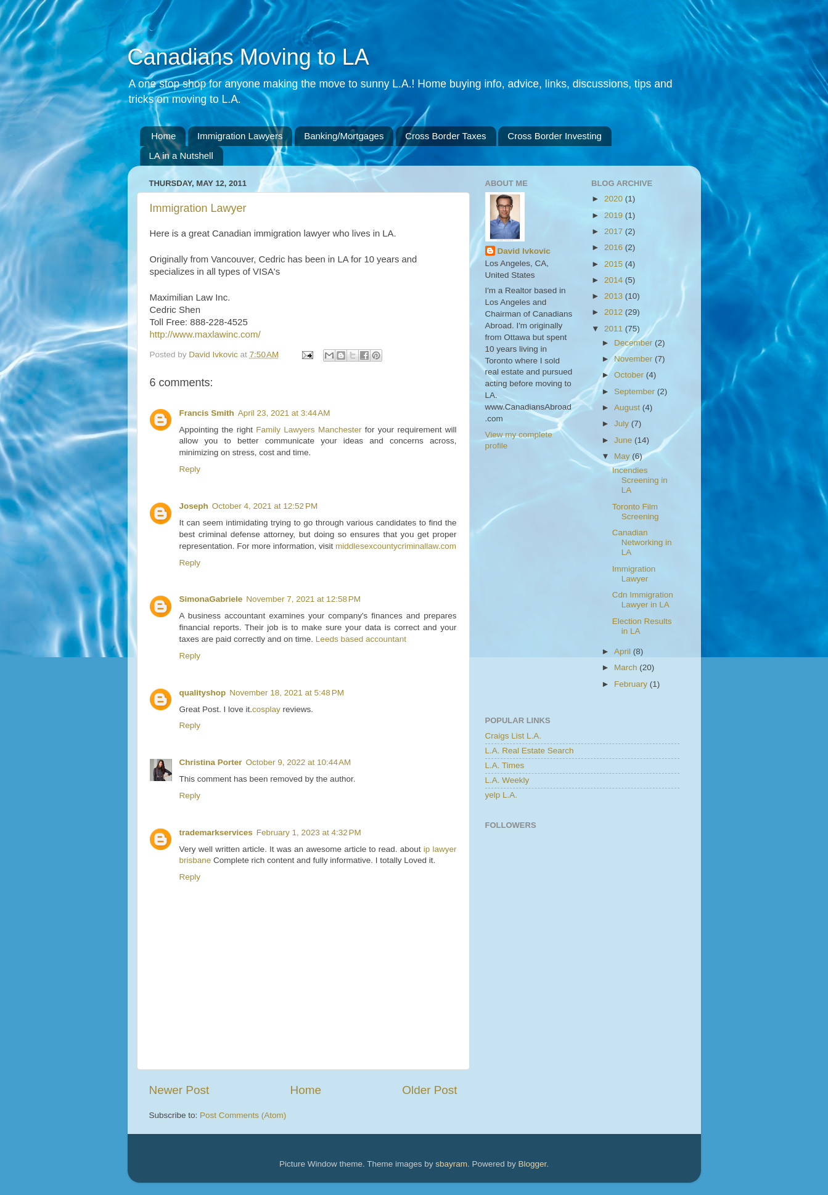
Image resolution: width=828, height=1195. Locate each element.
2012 (614, 312)
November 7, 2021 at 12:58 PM (303, 599)
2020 (614, 198)
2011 (614, 328)
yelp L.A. (501, 795)
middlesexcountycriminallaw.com (395, 546)
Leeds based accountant (361, 639)
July (622, 423)
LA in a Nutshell (181, 155)
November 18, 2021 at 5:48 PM (286, 692)
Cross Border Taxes (445, 136)
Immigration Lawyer (198, 208)
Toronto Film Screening (635, 511)
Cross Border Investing (554, 136)
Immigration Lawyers (239, 136)
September (635, 391)
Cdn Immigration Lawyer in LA (642, 599)
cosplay (266, 709)
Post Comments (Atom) (243, 1115)
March (626, 667)
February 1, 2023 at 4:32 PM (308, 832)
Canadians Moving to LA (248, 57)
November (634, 358)
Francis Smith (206, 413)
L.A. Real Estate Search (529, 750)
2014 (614, 280)
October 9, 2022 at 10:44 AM (298, 762)
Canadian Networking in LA (642, 542)
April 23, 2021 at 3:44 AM (284, 413)
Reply (190, 469)
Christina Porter (210, 762)
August (628, 407)
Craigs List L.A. (513, 735)
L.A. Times (505, 765)
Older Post (429, 1090)
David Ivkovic (524, 251)
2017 (614, 231)
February (632, 684)
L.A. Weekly (507, 780)
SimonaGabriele (211, 599)
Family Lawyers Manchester (308, 429)
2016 (614, 247)
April (623, 651)
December (634, 342)
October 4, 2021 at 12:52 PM (265, 506)
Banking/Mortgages (343, 136)
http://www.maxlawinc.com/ (205, 334)
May (623, 456)
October (630, 374)
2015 (614, 264)
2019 (614, 215)
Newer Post (179, 1090)
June (624, 440)
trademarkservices (216, 832)
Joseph (193, 506)
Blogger (533, 1164)
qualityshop (202, 692)
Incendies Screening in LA (640, 480)
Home (163, 136)
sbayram (451, 1164)
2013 (614, 296)
